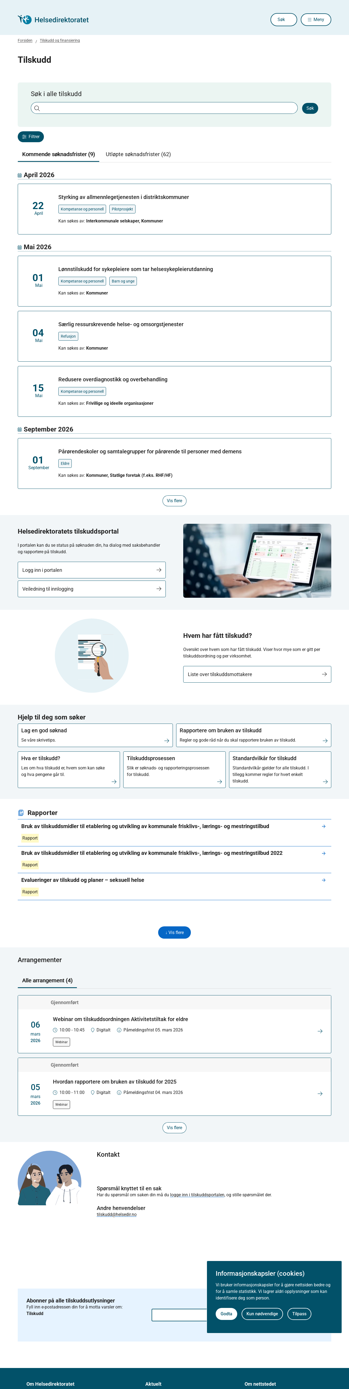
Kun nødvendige (262, 1313)
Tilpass (299, 1313)
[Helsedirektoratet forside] (57, 19)
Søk (273, 19)
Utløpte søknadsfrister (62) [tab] (138, 154)
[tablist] (174, 154)
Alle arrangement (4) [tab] (47, 981)
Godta (226, 1313)
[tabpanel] (174, 338)
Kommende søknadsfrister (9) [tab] (58, 154)
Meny (319, 19)
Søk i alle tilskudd (56, 94)
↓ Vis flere (174, 932)
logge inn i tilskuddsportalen (197, 1195)
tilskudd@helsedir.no (117, 1215)
